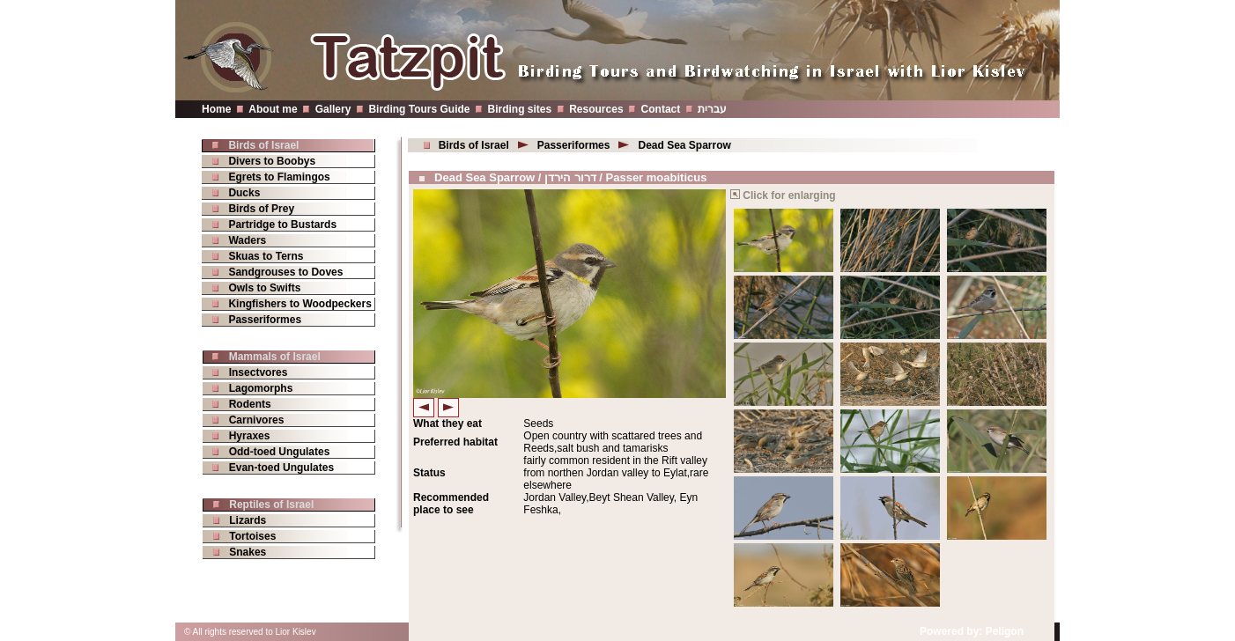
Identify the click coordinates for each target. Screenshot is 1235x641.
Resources (596, 109)
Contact (661, 109)
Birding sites (520, 109)
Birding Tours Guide (419, 109)
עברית (712, 109)
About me (272, 109)
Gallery (333, 109)
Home (216, 109)
